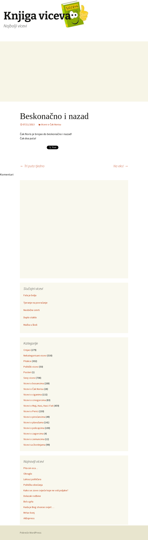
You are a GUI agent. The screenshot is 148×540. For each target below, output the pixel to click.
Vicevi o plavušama (33, 422)
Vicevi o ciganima (32, 394)
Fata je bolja (29, 295)
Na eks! (120, 166)
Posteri (27, 372)
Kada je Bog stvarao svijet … (38, 507)
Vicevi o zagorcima (33, 433)
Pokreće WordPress (30, 532)
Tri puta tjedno (32, 166)
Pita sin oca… (30, 468)
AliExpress (29, 518)
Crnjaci (27, 350)
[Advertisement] (74, 76)
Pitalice (27, 361)
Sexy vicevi (29, 377)
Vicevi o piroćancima (34, 416)
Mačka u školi (30, 324)
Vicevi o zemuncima (33, 439)
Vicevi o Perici (30, 411)
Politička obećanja (33, 484)
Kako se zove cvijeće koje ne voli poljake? (45, 490)
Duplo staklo (30, 317)
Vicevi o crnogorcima (34, 400)
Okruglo (27, 473)
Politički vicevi (31, 366)
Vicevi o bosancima (33, 383)
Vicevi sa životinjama (34, 444)
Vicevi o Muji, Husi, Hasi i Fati (38, 405)
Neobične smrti (31, 310)
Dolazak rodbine (32, 496)
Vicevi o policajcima (33, 428)
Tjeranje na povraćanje (35, 302)
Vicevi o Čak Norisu (51, 124)
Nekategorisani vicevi (35, 355)
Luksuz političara (32, 479)
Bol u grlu (28, 501)
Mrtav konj (29, 512)
